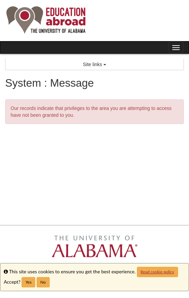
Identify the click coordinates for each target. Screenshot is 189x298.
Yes (28, 282)
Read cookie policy (157, 271)
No (43, 282)
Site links (94, 64)
